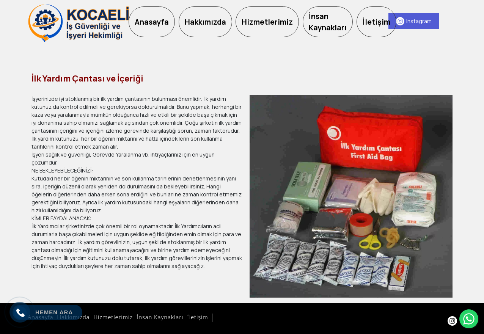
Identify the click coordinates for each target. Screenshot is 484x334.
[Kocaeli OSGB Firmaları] (78, 23)
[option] (351, 196)
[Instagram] (413, 21)
